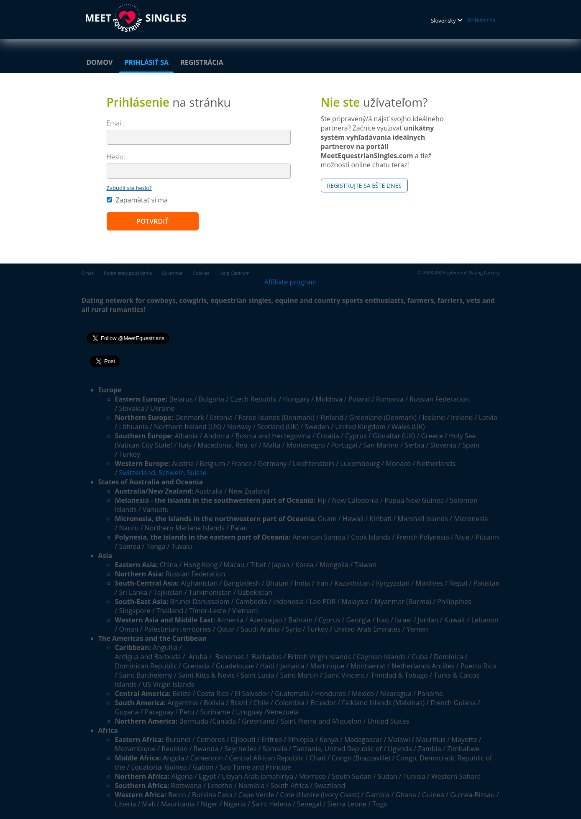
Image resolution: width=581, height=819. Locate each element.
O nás (88, 273)
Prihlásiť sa (482, 20)
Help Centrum (235, 273)
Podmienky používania (128, 273)
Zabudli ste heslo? (129, 188)
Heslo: (116, 156)
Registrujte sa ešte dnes (364, 185)
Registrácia (201, 62)
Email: (116, 123)
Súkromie (172, 273)
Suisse (197, 472)
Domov (100, 62)
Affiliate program (290, 282)
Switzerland (137, 472)
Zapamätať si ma (137, 200)
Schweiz (171, 472)
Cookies (201, 273)
